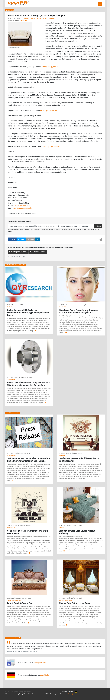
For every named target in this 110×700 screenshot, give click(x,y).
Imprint (10, 694)
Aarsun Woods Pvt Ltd (14, 600)
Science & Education (21, 305)
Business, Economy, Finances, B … (76, 305)
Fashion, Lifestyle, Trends (22, 453)
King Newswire (11, 455)
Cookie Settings (68, 694)
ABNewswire (62, 455)
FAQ (6, 694)
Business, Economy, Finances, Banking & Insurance (39, 18)
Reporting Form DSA (56, 694)
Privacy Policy (19, 694)
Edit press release (38, 252)
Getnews (61, 528)
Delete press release (18, 252)
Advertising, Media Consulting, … (25, 377)
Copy (98, 226)
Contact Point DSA (43, 694)
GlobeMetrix (23, 21)
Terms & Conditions (30, 694)
